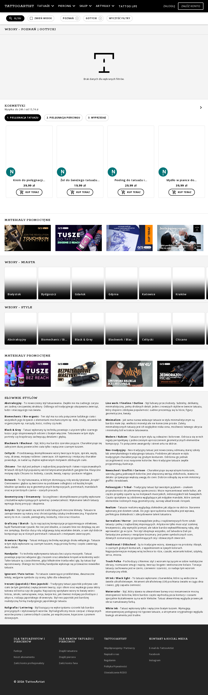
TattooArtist (19, 6)
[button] (169, 6)
